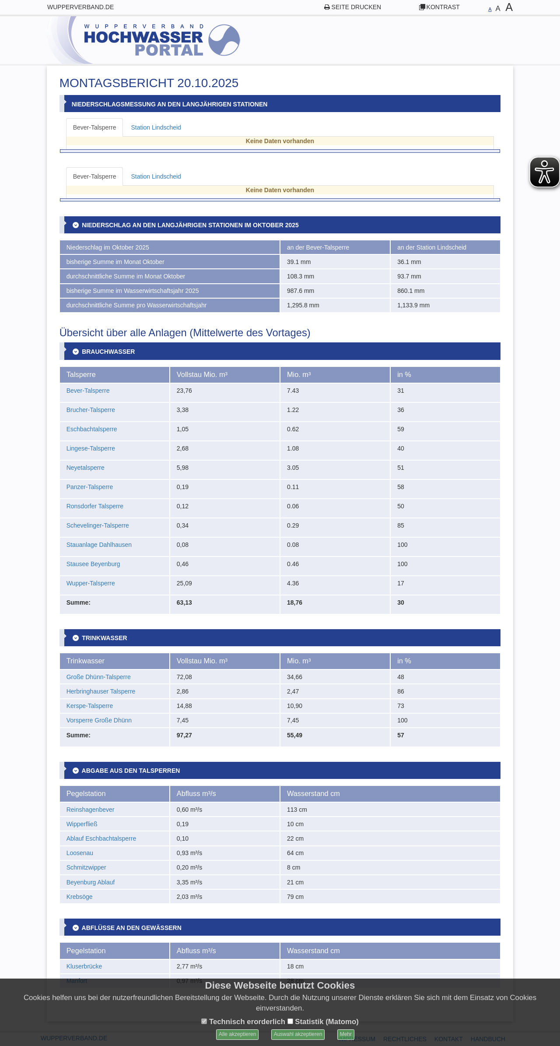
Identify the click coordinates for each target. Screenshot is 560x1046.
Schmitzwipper (86, 867)
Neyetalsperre (85, 467)
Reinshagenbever (90, 809)
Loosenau (80, 852)
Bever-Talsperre (88, 390)
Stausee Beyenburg (93, 563)
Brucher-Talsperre (90, 409)
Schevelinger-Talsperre (97, 525)
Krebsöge (79, 896)
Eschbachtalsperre (91, 429)
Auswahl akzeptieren (298, 1034)
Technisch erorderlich (243, 1022)
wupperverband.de (80, 7)
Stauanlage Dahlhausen (99, 544)
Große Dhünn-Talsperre (98, 676)
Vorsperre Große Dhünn (99, 720)
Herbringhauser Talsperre (101, 691)
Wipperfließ (82, 824)
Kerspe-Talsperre (89, 705)
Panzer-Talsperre (89, 486)
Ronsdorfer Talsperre (94, 506)
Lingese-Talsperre (90, 448)
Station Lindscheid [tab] (156, 127)
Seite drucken (357, 7)
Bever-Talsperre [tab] (94, 127)
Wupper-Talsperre (90, 583)
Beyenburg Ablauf (90, 882)
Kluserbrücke (84, 966)
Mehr (346, 1034)
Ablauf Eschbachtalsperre (101, 838)
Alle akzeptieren (237, 1034)
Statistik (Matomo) (323, 1022)
